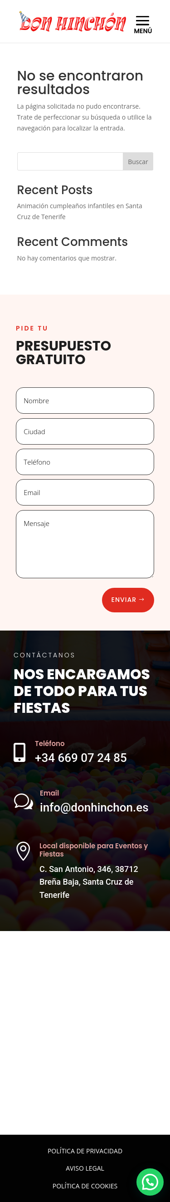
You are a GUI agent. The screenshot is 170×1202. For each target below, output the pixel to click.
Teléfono (50, 743)
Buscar (138, 161)
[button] (150, 1182)
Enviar (124, 599)
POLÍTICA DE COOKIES (85, 1186)
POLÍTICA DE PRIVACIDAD (85, 1151)
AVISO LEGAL (85, 1168)
